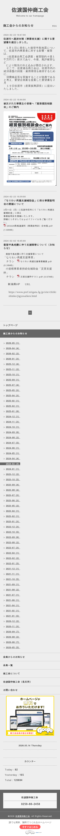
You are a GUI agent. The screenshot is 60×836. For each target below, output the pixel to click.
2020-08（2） (13, 637)
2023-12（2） (13, 474)
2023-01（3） (13, 521)
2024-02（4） (13, 463)
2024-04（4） (13, 458)
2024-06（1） (13, 448)
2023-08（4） (13, 490)
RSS (54, 25)
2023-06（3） (13, 500)
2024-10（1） (13, 427)
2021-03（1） (13, 610)
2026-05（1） (13, 343)
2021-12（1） (13, 568)
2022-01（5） (13, 563)
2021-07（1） (13, 595)
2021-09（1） (13, 584)
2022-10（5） (13, 532)
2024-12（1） (13, 416)
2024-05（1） (13, 453)
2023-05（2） (13, 505)
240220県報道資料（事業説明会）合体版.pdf (30, 225)
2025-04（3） (13, 395)
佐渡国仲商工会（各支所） (17, 681)
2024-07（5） (13, 442)
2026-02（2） (13, 353)
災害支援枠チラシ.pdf (31, 276)
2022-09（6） (13, 537)
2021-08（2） (13, 589)
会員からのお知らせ (14, 657)
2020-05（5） (13, 647)
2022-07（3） (13, 547)
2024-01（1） (13, 469)
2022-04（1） (13, 553)
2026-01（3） (13, 358)
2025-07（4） (13, 385)
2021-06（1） (13, 600)
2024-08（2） (13, 437)
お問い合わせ (10, 690)
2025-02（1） (13, 406)
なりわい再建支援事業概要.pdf (36, 261)
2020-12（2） (13, 621)
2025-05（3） (13, 390)
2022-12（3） (13, 526)
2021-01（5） (13, 616)
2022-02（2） (13, 558)
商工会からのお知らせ (15, 333)
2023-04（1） (13, 511)
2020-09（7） (13, 631)
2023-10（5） (13, 479)
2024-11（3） (13, 421)
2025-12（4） (13, 364)
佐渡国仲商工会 (30, 9)
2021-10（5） (13, 579)
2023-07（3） (13, 495)
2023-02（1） (13, 516)
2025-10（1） (13, 374)
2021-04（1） (13, 605)
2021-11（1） (13, 574)
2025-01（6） (13, 411)
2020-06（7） (13, 642)
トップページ (10, 325)
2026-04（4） (13, 348)
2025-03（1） (13, 400)
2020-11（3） (13, 626)
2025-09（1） (13, 379)
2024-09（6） (13, 432)
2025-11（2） (13, 369)
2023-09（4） (13, 484)
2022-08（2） (13, 542)
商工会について (11, 673)
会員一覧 (8, 665)
